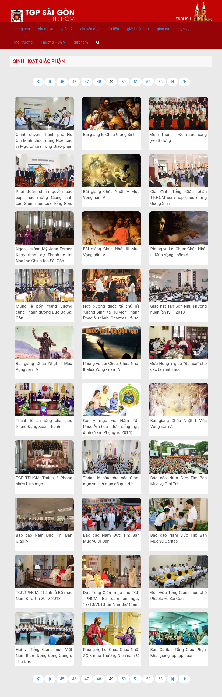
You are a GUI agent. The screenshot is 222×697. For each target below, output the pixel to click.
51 (136, 82)
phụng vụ (45, 29)
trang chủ (22, 29)
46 (74, 82)
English (183, 19)
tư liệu (113, 29)
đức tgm (81, 42)
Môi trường (23, 42)
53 (160, 82)
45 (62, 82)
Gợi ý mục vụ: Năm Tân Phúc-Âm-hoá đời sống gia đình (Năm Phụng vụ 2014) (111, 426)
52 (148, 82)
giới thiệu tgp (138, 29)
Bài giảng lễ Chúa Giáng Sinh (109, 134)
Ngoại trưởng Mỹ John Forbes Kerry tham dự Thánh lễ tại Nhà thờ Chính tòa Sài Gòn (44, 255)
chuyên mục (90, 29)
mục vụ (183, 29)
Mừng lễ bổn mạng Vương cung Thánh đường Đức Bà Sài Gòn (44, 312)
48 (99, 82)
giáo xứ (163, 29)
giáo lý (66, 29)
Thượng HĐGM (53, 42)
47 (86, 82)
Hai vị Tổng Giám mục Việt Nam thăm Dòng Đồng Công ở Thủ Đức (44, 655)
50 (123, 82)
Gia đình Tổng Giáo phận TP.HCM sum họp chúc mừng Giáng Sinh (178, 197)
